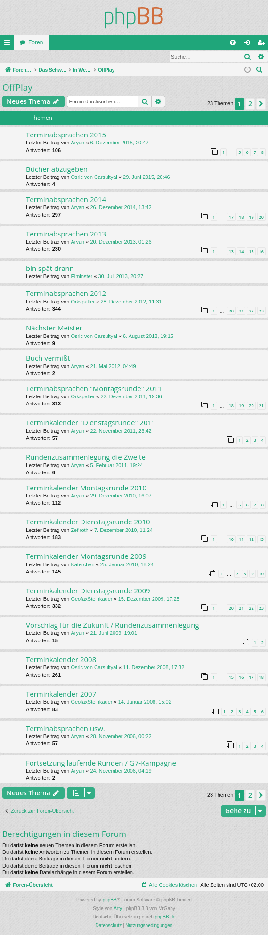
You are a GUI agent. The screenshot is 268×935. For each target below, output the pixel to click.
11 (241, 540)
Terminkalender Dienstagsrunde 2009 (88, 591)
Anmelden (21, 56)
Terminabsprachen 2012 (66, 293)
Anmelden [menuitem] (249, 44)
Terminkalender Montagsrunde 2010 (86, 488)
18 (241, 217)
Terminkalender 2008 (61, 660)
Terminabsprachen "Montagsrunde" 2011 (94, 389)
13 (231, 252)
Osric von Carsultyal (94, 177)
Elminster (81, 276)
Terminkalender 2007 (61, 694)
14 (241, 252)
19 (251, 217)
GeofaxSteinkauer (91, 599)
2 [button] (250, 104)
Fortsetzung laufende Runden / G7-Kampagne (101, 763)
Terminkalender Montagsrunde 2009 (86, 556)
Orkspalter (83, 302)
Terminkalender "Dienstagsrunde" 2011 (91, 423)
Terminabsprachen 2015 (66, 135)
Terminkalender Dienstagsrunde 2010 (88, 522)
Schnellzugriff (9, 44)
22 (251, 311)
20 (261, 217)
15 (251, 252)
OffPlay (17, 88)
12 (251, 540)
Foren (35, 42)
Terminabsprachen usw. (65, 728)
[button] (261, 104)
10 (231, 540)
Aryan (77, 143)
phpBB (110, 900)
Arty (118, 908)
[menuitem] (233, 42)
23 (261, 311)
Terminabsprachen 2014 (66, 199)
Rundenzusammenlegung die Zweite (86, 457)
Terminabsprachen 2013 (66, 234)
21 (241, 311)
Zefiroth (79, 530)
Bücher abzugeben (57, 169)
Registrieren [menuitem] (263, 44)
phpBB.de (165, 917)
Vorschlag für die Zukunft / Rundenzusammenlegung (112, 625)
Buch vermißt (48, 358)
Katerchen (82, 565)
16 (261, 252)
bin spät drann (50, 268)
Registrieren (63, 56)
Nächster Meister (54, 328)
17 (231, 217)
